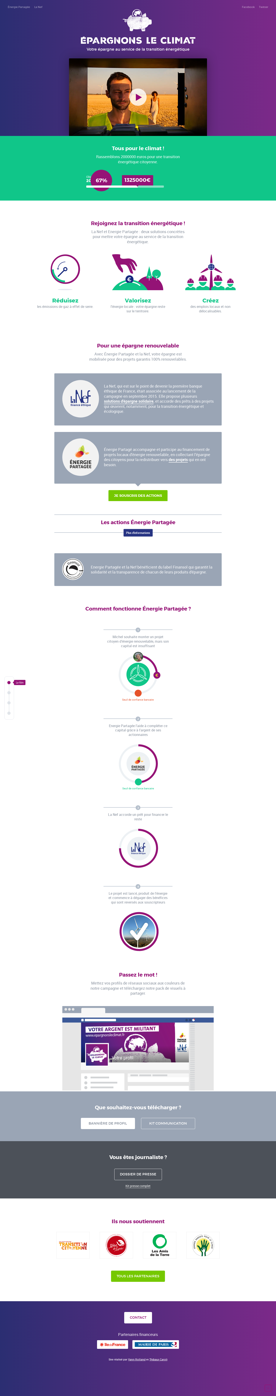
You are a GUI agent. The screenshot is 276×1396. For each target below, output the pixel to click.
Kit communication (168, 1123)
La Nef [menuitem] (38, 7)
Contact (138, 1317)
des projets (178, 459)
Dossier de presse (138, 1174)
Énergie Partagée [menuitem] (19, 7)
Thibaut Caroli (158, 1359)
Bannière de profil (108, 1123)
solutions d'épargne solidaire (129, 401)
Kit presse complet (138, 1186)
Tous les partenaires (138, 1276)
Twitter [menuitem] (263, 7)
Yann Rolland (137, 1359)
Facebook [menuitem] (248, 7)
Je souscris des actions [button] (138, 496)
